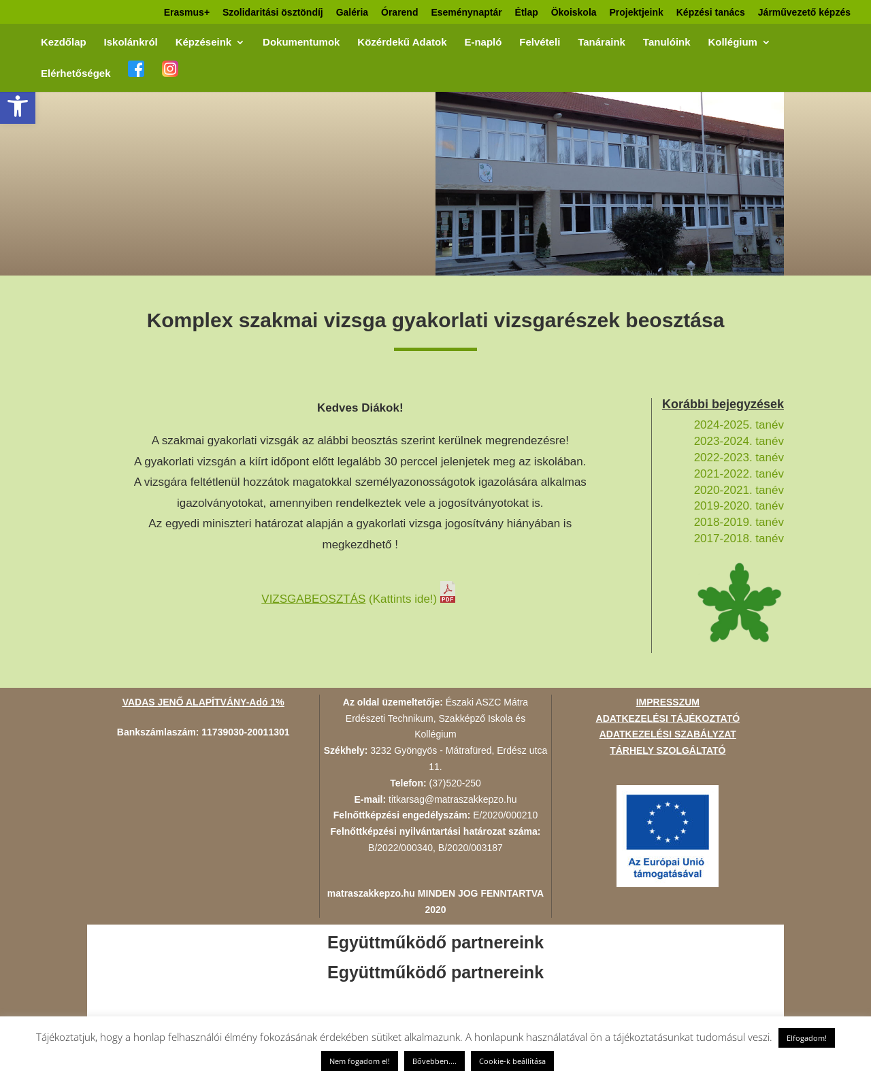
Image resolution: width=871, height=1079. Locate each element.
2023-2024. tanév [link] (739, 441)
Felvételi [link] (539, 42)
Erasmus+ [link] (187, 12)
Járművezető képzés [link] (804, 12)
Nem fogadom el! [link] (359, 1061)
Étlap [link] (526, 12)
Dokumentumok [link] (301, 42)
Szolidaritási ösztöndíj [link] (273, 12)
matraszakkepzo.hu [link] (371, 893)
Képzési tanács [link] (710, 12)
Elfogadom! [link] (807, 1038)
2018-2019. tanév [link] (739, 522)
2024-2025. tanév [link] (739, 424)
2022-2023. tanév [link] (739, 457)
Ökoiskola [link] (574, 12)
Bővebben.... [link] (434, 1061)
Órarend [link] (399, 12)
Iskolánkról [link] (131, 42)
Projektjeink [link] (636, 12)
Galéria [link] (352, 12)
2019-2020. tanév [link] (739, 505)
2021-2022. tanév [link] (739, 473)
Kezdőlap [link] (63, 42)
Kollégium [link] (732, 42)
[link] (17, 106)
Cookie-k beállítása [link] (512, 1061)
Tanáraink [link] (601, 42)
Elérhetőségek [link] (76, 74)
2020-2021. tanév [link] (739, 490)
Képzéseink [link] (204, 42)
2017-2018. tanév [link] (739, 538)
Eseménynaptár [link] (466, 12)
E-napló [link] (483, 42)
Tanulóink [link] (667, 42)
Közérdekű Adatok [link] (401, 42)
